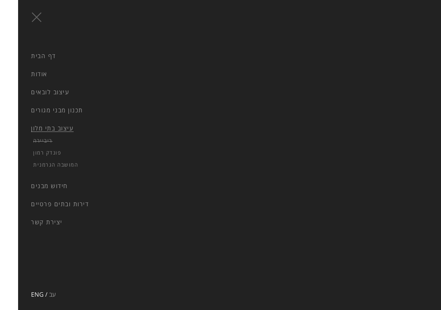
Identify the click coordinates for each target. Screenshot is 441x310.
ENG (19, 294)
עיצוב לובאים (32, 92)
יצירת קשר (28, 222)
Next (156, 125)
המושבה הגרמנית (37, 164)
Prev (122, 125)
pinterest (31, 258)
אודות (21, 74)
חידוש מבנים (31, 186)
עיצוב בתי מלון (34, 128)
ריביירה (24, 140)
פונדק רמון (29, 152)
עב (34, 294)
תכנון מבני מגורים (39, 110)
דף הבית (25, 56)
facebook (16, 258)
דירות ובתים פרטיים (42, 204)
